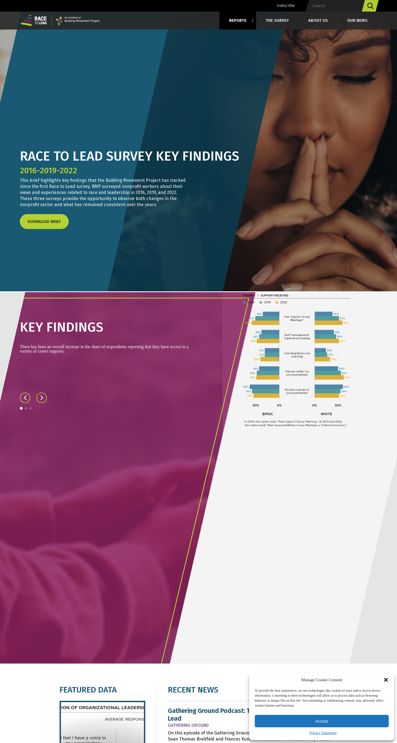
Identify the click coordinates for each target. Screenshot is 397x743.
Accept (321, 721)
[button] (386, 680)
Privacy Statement (323, 733)
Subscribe (286, 5)
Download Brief (44, 221)
